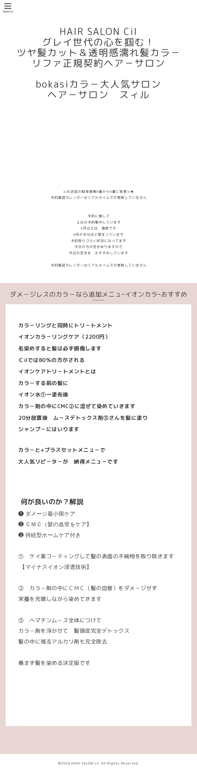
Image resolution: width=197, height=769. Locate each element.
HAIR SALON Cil (85, 763)
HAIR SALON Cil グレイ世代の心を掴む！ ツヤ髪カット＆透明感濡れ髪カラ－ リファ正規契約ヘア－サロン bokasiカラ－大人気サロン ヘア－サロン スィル (99, 63)
